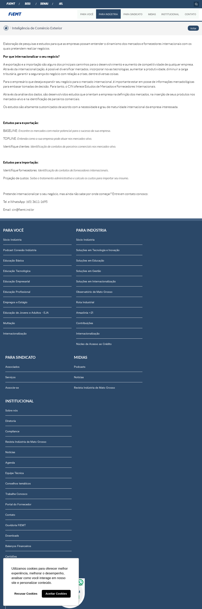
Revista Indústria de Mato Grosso (23, 388)
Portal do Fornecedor (84, 461)
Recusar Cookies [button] (25, 593)
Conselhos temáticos (83, 440)
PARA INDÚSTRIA (108, 14)
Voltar (193, 28)
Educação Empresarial (16, 281)
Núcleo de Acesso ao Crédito (88, 344)
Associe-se (142, 260)
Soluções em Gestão (83, 271)
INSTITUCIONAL (170, 14)
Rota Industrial (80, 302)
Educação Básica (13, 260)
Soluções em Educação (85, 260)
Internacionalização (15, 333)
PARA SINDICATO (132, 14)
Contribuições (79, 323)
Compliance (78, 388)
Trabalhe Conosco (82, 450)
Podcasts (9, 367)
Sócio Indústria (12, 239)
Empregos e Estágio (15, 302)
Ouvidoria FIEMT (81, 481)
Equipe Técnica (80, 429)
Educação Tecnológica (16, 271)
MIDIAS (152, 14)
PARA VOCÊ (86, 14)
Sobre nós (77, 367)
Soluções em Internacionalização (90, 281)
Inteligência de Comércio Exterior (37, 28)
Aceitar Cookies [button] (56, 593)
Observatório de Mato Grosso (89, 292)
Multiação (9, 323)
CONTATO (190, 14)
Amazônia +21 (79, 312)
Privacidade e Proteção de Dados (91, 523)
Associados (143, 239)
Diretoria (76, 377)
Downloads (77, 492)
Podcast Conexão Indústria (19, 250)
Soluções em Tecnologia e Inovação (92, 250)
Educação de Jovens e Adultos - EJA (26, 312)
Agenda (75, 419)
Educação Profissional (16, 292)
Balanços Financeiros (83, 502)
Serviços (141, 250)
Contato (75, 471)
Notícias (8, 377)
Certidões (76, 513)
